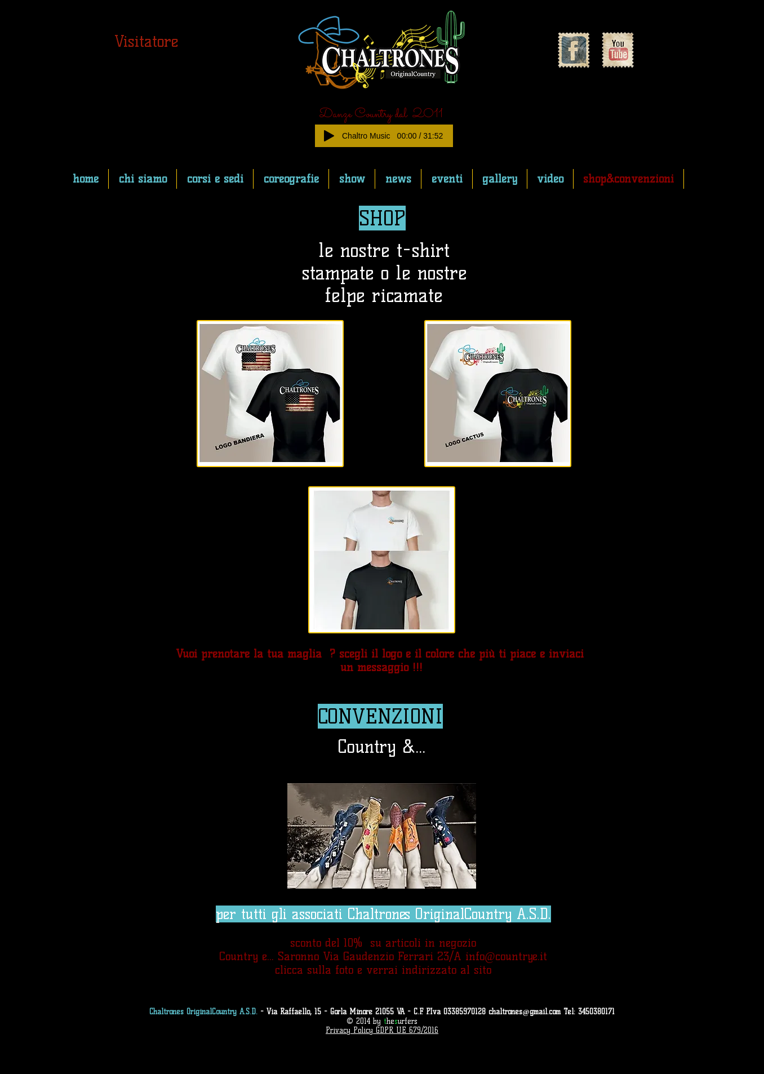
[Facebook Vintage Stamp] (573, 50)
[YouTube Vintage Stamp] (617, 50)
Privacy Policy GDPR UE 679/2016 (382, 1030)
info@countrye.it (506, 956)
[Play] (329, 135)
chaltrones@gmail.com (524, 1011)
